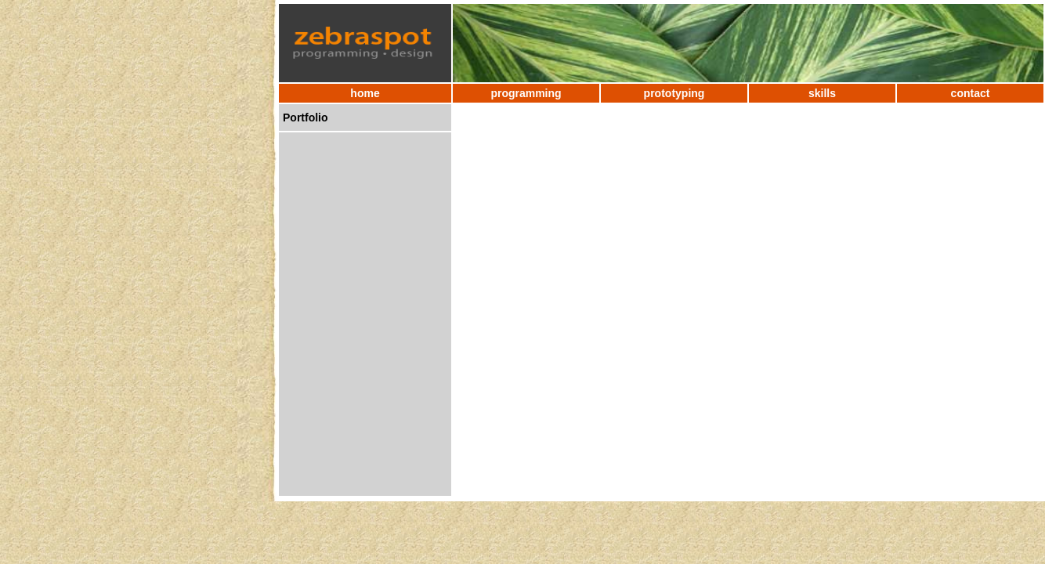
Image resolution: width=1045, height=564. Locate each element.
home (364, 93)
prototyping (674, 93)
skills (822, 93)
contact (970, 93)
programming (525, 93)
